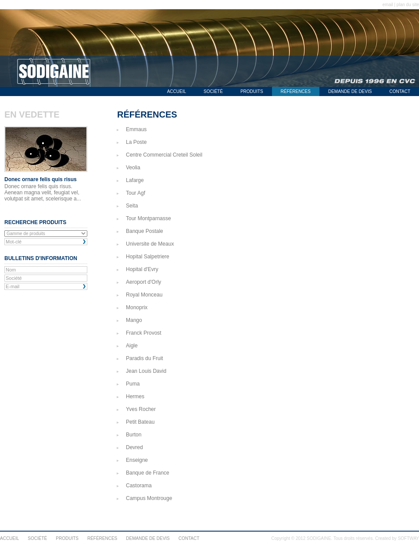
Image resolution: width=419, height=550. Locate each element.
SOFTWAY (408, 538)
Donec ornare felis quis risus (40, 179)
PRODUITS (251, 91)
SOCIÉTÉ (213, 91)
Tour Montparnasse (148, 218)
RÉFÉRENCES (296, 91)
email (388, 4)
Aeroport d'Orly (143, 282)
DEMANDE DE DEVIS (350, 91)
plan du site (408, 4)
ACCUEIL (176, 91)
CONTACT (399, 91)
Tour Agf (135, 193)
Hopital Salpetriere (147, 257)
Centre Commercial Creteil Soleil (164, 155)
